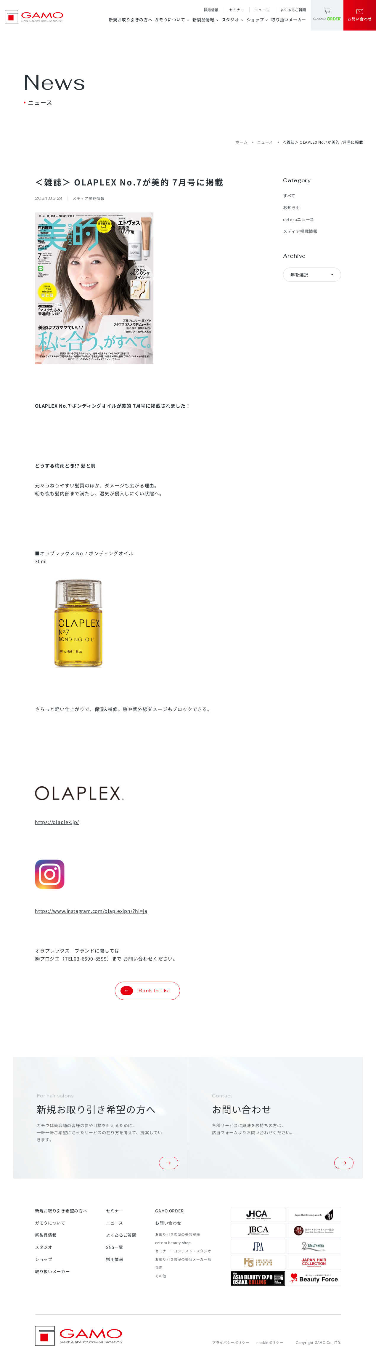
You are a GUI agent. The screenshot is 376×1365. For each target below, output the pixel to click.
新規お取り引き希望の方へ (61, 1211)
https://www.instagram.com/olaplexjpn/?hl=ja (91, 910)
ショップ (258, 20)
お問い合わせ (168, 1223)
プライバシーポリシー (230, 1342)
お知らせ (292, 207)
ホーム (241, 142)
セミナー (236, 9)
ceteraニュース (298, 219)
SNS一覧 (114, 1247)
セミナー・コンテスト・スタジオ (183, 1250)
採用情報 (211, 9)
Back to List (145, 990)
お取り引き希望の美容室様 (177, 1234)
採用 (159, 1267)
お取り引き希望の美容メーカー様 (183, 1259)
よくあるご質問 (293, 9)
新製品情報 (205, 20)
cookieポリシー (269, 1342)
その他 (160, 1275)
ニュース (262, 9)
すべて (289, 196)
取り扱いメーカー (288, 20)
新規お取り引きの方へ (130, 20)
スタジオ (233, 20)
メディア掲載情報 (300, 231)
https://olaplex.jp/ (57, 821)
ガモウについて (172, 20)
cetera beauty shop (173, 1242)
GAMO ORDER (169, 1211)
